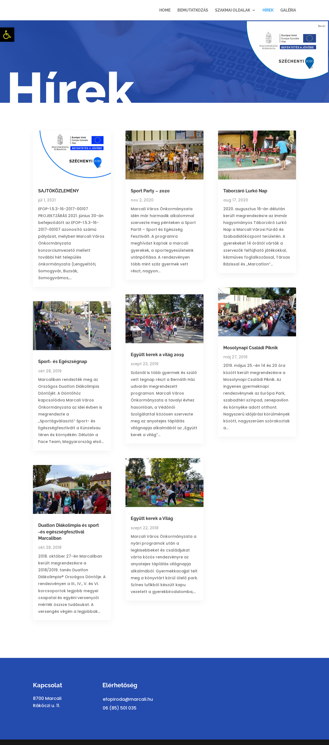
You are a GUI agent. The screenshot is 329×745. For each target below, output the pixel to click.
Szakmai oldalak (232, 10)
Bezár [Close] (321, 26)
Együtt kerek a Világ (152, 518)
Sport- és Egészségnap (62, 361)
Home (165, 10)
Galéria (288, 10)
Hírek (268, 10)
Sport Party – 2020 (150, 190)
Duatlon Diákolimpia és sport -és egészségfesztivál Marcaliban (68, 532)
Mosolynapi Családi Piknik (250, 347)
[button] (7, 34)
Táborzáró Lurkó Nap (245, 190)
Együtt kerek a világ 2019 (157, 354)
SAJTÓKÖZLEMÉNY (58, 190)
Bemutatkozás (192, 10)
